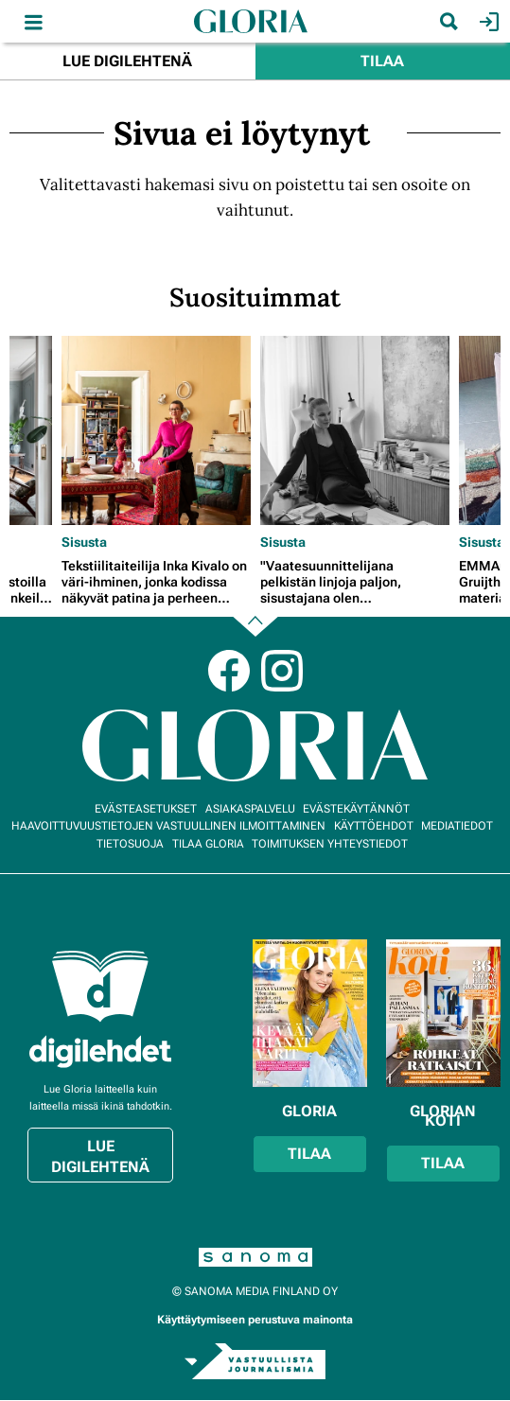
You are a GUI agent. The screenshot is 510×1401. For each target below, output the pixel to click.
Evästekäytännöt (356, 808)
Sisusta (84, 542)
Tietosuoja (130, 843)
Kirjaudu (487, 21)
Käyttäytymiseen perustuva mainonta (255, 1319)
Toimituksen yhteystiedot (330, 843)
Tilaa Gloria (208, 843)
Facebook (229, 671)
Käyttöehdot (373, 825)
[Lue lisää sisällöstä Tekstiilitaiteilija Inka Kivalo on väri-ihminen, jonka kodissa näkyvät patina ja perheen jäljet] (156, 430)
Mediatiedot (457, 825)
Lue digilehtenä (127, 61)
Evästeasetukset (146, 808)
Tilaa (382, 61)
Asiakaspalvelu (250, 808)
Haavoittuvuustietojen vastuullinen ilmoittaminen (168, 825)
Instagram (282, 671)
